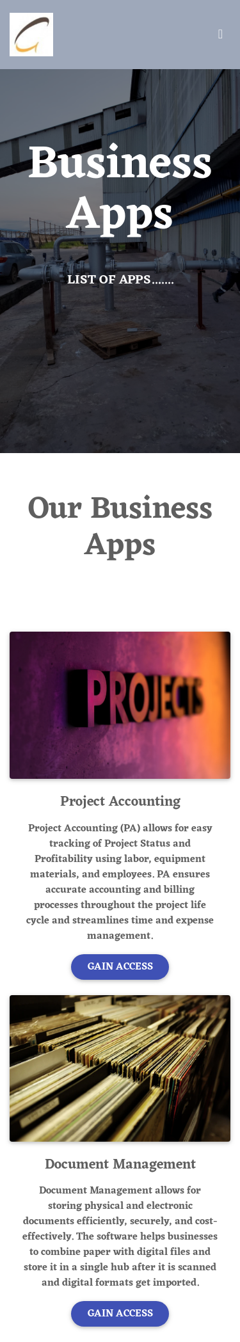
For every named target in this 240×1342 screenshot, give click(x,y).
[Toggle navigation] (220, 34)
